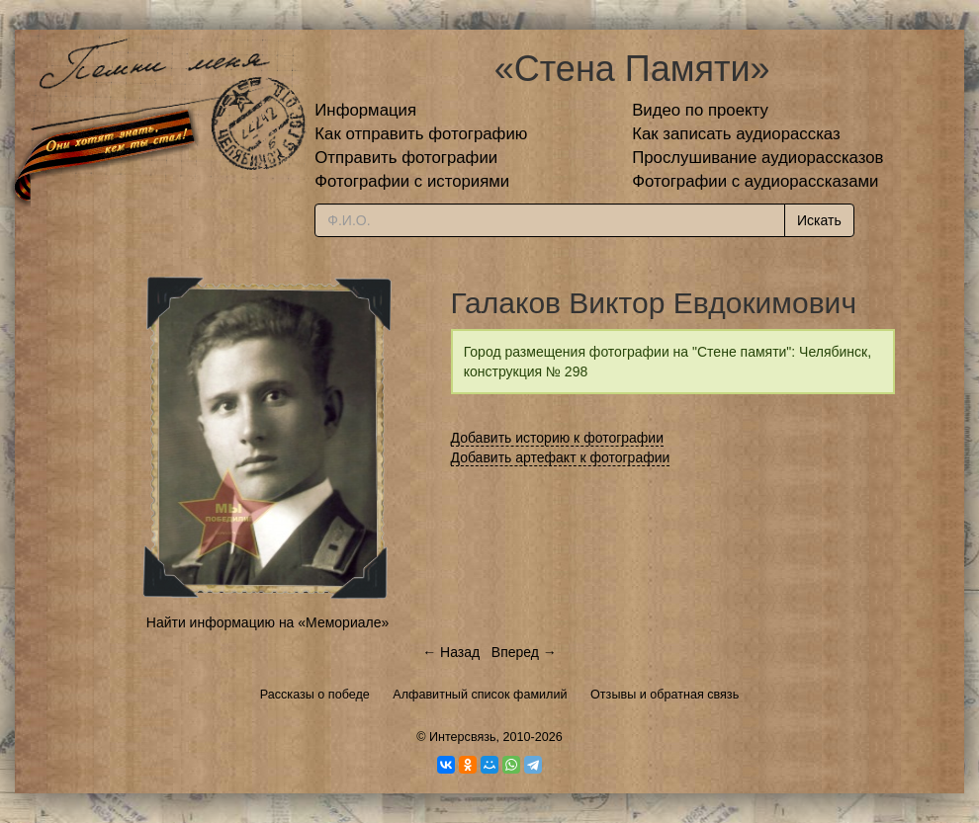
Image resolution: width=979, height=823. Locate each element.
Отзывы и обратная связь (664, 694)
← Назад (451, 652)
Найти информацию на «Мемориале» (267, 622)
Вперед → (524, 652)
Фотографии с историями (411, 181)
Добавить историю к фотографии (558, 438)
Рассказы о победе (315, 694)
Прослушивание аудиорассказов (757, 157)
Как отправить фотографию (420, 133)
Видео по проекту (700, 110)
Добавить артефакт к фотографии (560, 457)
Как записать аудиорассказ (736, 133)
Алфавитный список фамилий (480, 694)
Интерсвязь (462, 737)
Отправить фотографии (405, 157)
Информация (365, 110)
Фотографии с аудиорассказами (755, 181)
